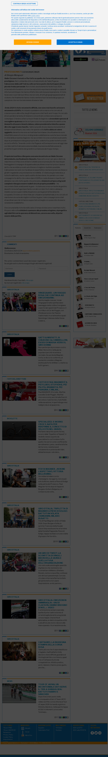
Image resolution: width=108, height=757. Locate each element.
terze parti (40, 18)
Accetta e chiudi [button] (75, 42)
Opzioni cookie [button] (32, 42)
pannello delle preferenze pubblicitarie (23, 34)
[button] (24, 4)
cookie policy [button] (35, 15)
